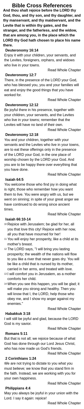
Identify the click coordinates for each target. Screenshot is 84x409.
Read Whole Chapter (64, 70)
